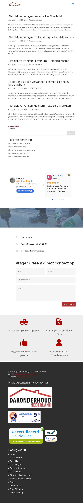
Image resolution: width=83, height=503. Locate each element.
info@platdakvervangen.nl (32, 251)
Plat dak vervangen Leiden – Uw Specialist (35, 16)
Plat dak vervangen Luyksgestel (19, 143)
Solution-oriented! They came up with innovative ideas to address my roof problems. (57, 188)
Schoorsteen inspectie (20, 478)
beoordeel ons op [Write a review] (25, 191)
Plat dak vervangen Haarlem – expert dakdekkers (40, 105)
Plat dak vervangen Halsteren (18, 157)
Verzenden (69, 304)
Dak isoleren (16, 471)
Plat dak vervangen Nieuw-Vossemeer (21, 150)
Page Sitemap (16, 489)
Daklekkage (15, 461)
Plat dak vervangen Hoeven (17, 147)
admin (14, 20)
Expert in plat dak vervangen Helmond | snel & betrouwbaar (38, 83)
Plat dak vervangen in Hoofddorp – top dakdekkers (41, 37)
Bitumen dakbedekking (21, 475)
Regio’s (13, 482)
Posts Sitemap (16, 492)
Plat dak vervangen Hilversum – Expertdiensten (38, 61)
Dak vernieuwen (17, 468)
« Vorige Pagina (13, 126)
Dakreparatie (16, 457)
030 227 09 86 (23, 376)
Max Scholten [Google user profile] (58, 176)
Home (12, 454)
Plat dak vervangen (35, 20)
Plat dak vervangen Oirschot (18, 153)
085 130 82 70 (26, 237)
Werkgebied (15, 485)
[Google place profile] (20, 178)
